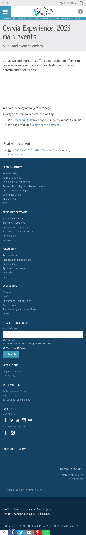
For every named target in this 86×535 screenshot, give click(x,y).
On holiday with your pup (16, 190)
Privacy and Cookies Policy (17, 300)
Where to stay (10, 173)
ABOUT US (25, 526)
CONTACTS (11, 526)
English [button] (69, 3)
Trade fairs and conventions (18, 231)
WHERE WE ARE (42, 526)
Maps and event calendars (23, 46)
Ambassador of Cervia (15, 391)
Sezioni (7, 3)
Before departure (12, 194)
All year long (9, 199)
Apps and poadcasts (14, 268)
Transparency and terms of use (19, 309)
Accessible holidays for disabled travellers (25, 186)
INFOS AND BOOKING (71, 469)
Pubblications (10, 255)
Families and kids (12, 177)
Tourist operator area (14, 223)
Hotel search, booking (71, 475)
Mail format (27, 342)
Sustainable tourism (13, 218)
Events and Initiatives (25, 120)
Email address (10, 328)
